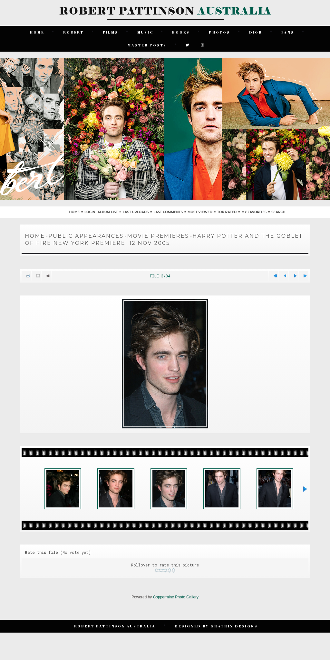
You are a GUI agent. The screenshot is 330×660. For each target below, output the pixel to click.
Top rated (227, 212)
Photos (219, 32)
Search (278, 212)
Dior (255, 32)
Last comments (168, 212)
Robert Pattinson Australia (115, 626)
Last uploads (136, 212)
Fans (287, 32)
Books (181, 32)
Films (110, 32)
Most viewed (200, 212)
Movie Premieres (158, 236)
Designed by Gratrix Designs (216, 626)
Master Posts (147, 45)
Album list (107, 212)
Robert (73, 32)
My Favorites (254, 212)
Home (37, 32)
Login (89, 212)
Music (145, 32)
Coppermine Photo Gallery (176, 597)
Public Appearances (85, 236)
